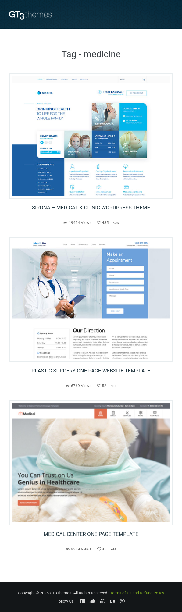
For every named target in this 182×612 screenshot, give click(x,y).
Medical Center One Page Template (91, 534)
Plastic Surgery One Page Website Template (90, 371)
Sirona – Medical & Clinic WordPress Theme (91, 208)
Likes (108, 222)
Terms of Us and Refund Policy (137, 593)
